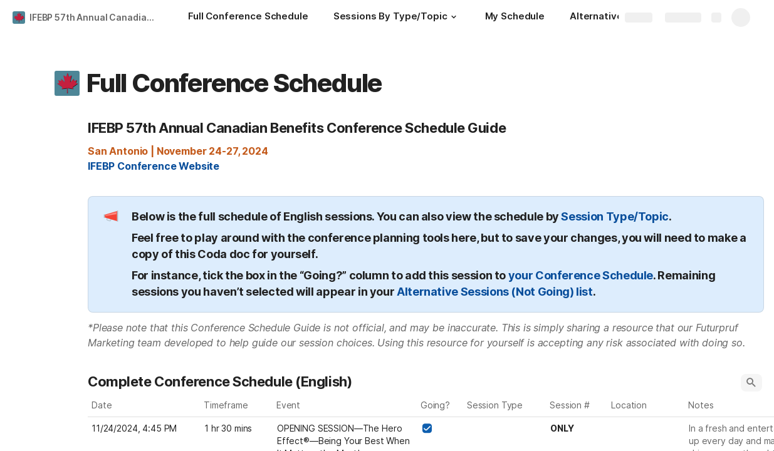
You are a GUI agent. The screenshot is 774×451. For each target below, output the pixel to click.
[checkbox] (426, 428)
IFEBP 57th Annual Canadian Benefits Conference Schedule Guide (96, 17)
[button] (453, 17)
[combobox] (505, 428)
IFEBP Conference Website (153, 166)
